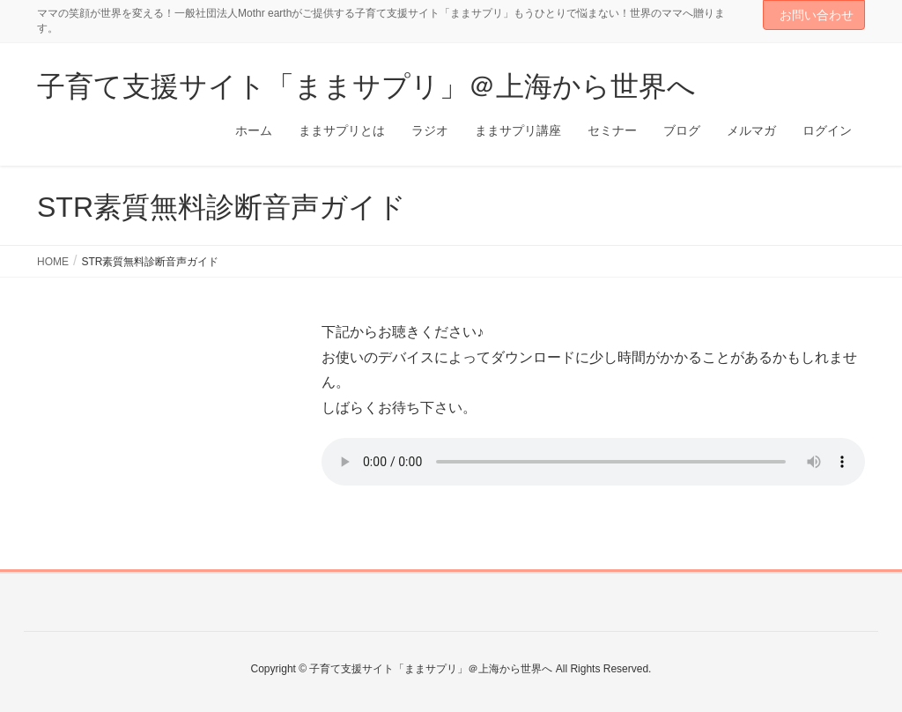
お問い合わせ (817, 15)
